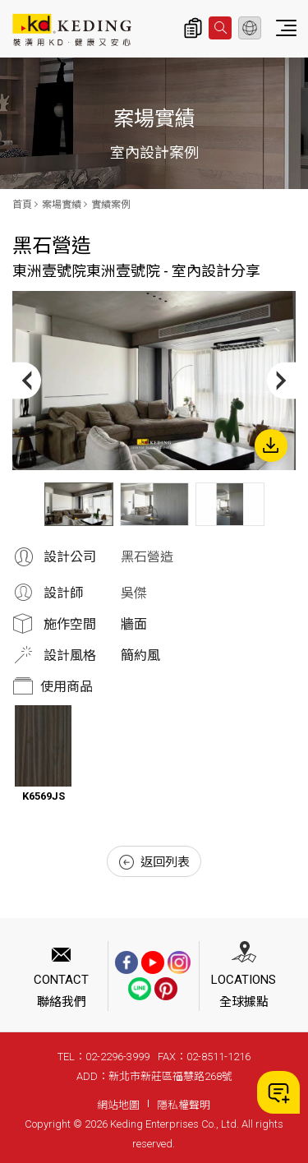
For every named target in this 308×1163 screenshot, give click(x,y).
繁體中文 (249, 27)
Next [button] (281, 380)
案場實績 (61, 204)
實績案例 (111, 204)
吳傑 (134, 593)
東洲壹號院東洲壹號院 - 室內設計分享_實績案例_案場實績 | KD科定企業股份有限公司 (71, 29)
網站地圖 (118, 1105)
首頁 (22, 204)
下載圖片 (271, 445)
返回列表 (154, 862)
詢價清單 (193, 27)
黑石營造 (147, 557)
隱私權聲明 (183, 1105)
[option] (154, 380)
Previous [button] (26, 380)
